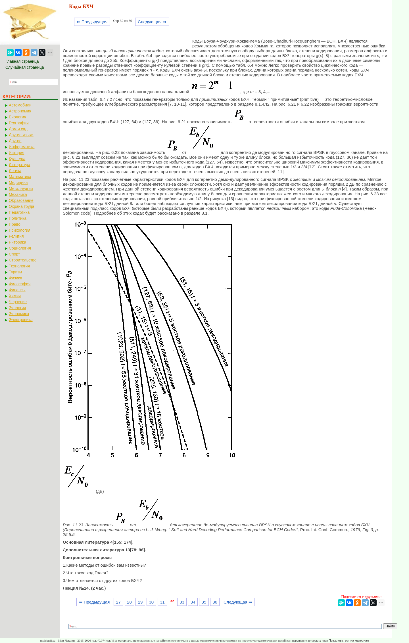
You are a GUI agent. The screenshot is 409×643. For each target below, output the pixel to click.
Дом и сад (18, 129)
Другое (15, 141)
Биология (17, 117)
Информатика (21, 146)
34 (193, 602)
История (16, 152)
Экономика (19, 313)
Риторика (17, 242)
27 (118, 602)
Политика (17, 218)
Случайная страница (24, 67)
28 (129, 602)
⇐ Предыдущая (92, 21)
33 (182, 602)
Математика (20, 176)
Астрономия (20, 111)
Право (14, 224)
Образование (21, 200)
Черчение (18, 301)
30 (151, 602)
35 (204, 602)
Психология (19, 230)
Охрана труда (21, 206)
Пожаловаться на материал (349, 640)
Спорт (14, 254)
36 (214, 602)
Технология (19, 266)
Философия (19, 284)
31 (162, 602)
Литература (19, 164)
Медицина (18, 182)
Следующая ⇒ (152, 21)
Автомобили (20, 105)
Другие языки (21, 135)
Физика (15, 278)
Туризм (15, 272)
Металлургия (21, 188)
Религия (16, 236)
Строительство (22, 260)
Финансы (17, 290)
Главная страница (22, 61)
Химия (15, 296)
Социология (20, 248)
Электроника (21, 319)
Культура (17, 158)
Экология (17, 307)
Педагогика (19, 212)
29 (140, 602)
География (19, 123)
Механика (18, 194)
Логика (15, 170)
